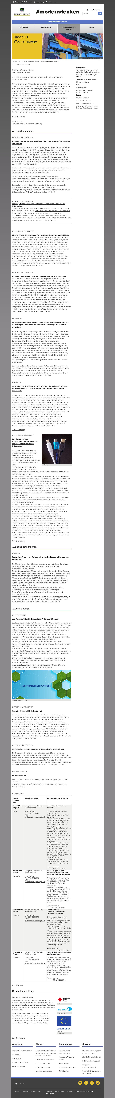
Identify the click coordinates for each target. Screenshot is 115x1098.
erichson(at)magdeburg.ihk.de (35, 817)
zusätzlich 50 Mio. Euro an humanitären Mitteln (46, 244)
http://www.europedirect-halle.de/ (35, 1023)
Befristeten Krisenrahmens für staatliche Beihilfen (37, 157)
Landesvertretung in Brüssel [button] (69, 28)
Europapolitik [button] (23, 27)
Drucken (19, 1083)
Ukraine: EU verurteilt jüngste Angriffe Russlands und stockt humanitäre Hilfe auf (40, 235)
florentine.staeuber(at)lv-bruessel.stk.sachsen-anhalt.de (87, 107)
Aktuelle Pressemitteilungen (91, 1057)
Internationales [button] (46, 27)
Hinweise (49, 1091)
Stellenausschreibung (19, 776)
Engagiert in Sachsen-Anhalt (22, 1051)
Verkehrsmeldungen (19, 1066)
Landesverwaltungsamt (44, 1071)
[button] (22, 2)
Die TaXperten (64, 1071)
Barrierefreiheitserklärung (84, 1091)
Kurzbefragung (17, 667)
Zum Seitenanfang (18, 430)
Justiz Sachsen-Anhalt (43, 1063)
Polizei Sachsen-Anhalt (43, 1067)
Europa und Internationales (57, 22)
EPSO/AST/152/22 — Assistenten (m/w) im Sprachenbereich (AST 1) (35, 779)
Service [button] (91, 27)
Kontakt (69, 1091)
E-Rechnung (16, 1055)
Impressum (50, 1094)
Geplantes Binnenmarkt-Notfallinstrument (27, 711)
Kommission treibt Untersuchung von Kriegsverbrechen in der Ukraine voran (39, 276)
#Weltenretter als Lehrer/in (68, 1067)
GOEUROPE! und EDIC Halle (22, 997)
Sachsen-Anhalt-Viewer (20, 1062)
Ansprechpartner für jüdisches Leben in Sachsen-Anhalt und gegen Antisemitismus (46, 1053)
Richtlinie (35, 395)
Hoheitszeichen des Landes (91, 1061)
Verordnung (49, 395)
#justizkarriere (64, 1063)
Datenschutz (59, 1091)
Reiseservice (16, 1059)
